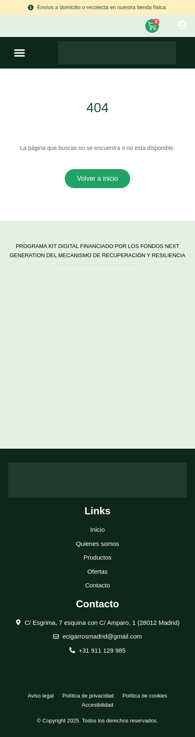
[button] (19, 52)
